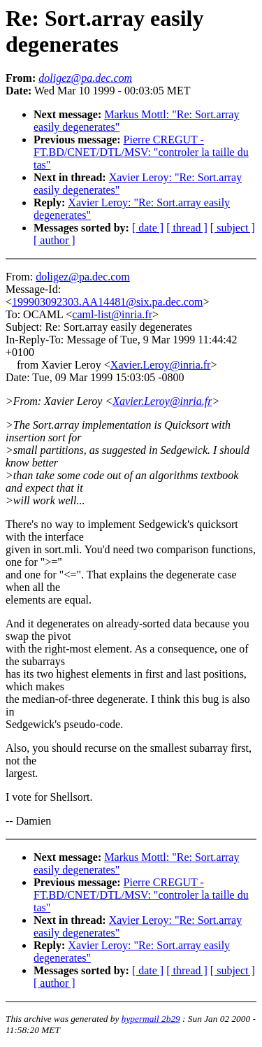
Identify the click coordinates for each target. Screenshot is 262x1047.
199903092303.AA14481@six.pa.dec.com (107, 302)
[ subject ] (232, 228)
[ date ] (147, 228)
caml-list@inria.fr (112, 314)
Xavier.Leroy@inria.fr (160, 365)
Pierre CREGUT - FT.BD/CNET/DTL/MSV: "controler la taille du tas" (141, 152)
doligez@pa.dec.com (83, 277)
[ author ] (54, 240)
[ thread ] (187, 228)
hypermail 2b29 (151, 1018)
